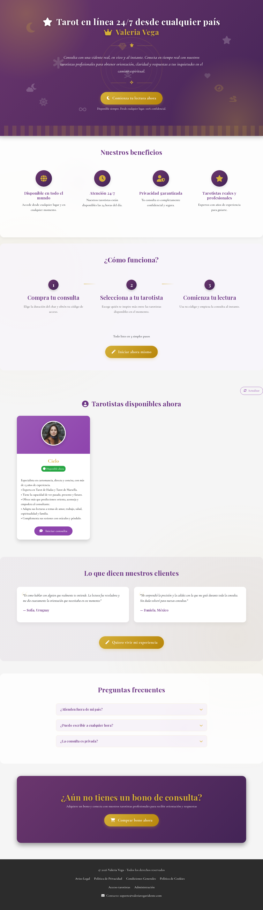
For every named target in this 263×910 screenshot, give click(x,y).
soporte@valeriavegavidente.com (141, 896)
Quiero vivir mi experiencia (131, 642)
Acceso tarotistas (119, 887)
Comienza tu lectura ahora (131, 98)
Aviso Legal (82, 879)
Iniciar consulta (53, 531)
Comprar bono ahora (131, 820)
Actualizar (252, 390)
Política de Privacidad (108, 879)
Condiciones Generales (141, 879)
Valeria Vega (116, 870)
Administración (144, 887)
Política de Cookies (172, 879)
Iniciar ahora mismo (131, 351)
